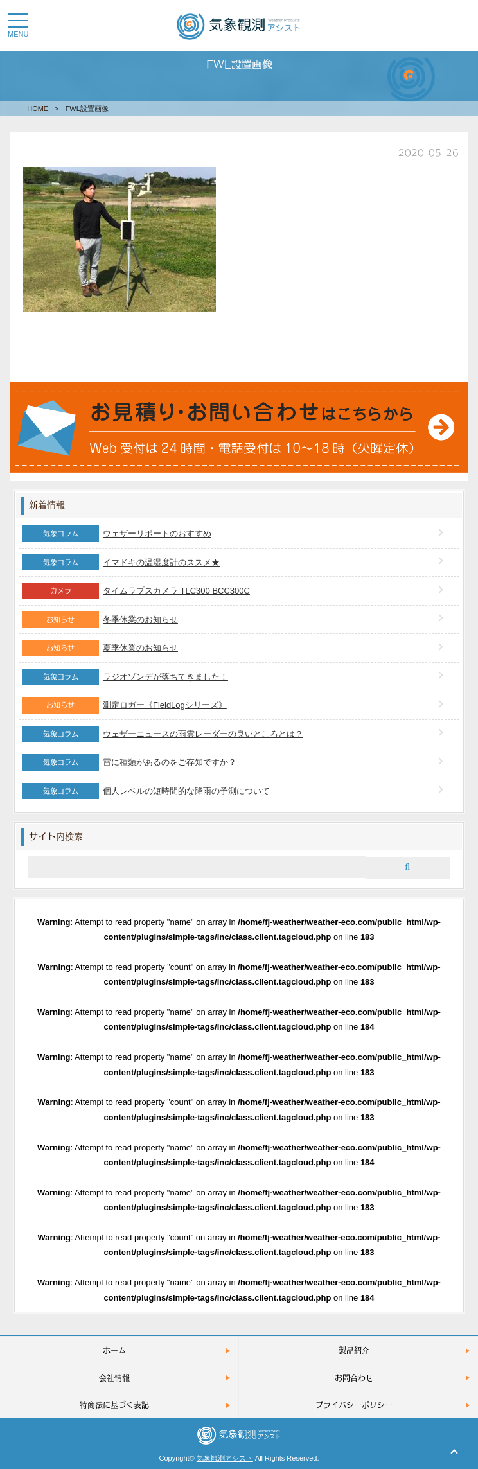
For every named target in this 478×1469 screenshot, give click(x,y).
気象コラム (60, 533)
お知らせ (60, 619)
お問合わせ (354, 1377)
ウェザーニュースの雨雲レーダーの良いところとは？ (203, 734)
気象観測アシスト (225, 1458)
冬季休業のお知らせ (140, 619)
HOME (37, 108)
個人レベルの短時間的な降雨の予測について (186, 791)
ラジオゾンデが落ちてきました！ (165, 677)
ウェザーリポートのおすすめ (157, 533)
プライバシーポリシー (354, 1404)
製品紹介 (354, 1349)
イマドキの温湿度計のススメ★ (161, 562)
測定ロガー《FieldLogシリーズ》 (165, 705)
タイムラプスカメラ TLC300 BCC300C (176, 590)
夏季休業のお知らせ (140, 648)
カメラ (60, 590)
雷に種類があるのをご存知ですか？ (169, 762)
